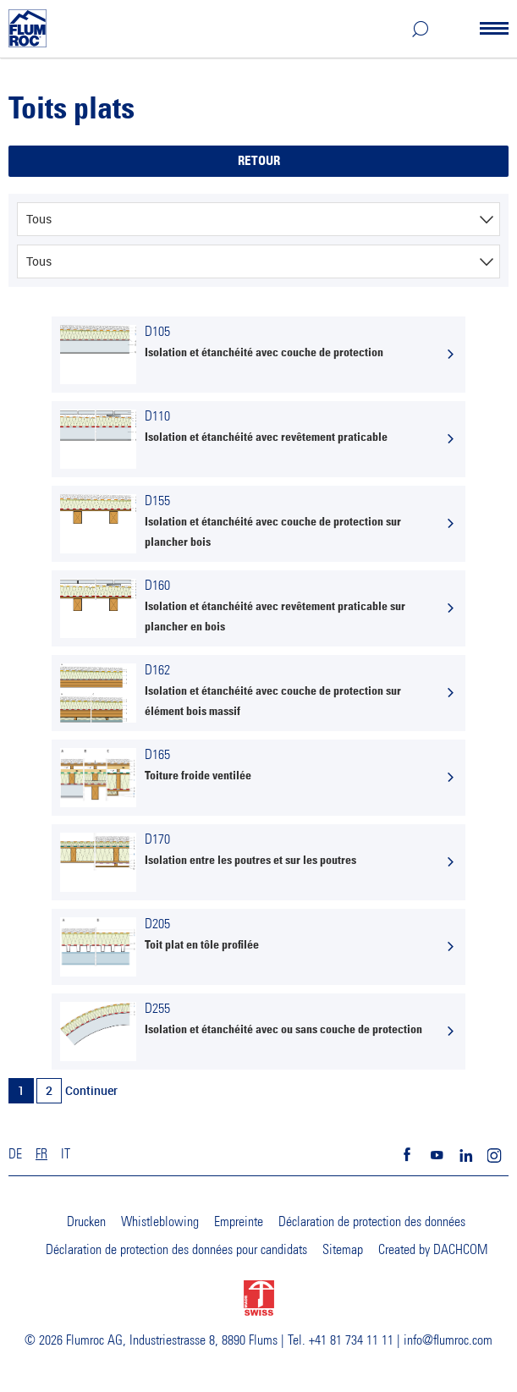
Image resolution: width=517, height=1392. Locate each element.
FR (41, 1154)
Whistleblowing (160, 1222)
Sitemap (342, 1250)
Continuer (91, 1090)
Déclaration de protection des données (371, 1222)
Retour (259, 161)
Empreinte (238, 1222)
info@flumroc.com (448, 1340)
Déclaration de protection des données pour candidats (176, 1250)
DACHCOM (460, 1250)
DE (15, 1154)
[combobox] (258, 219)
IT (65, 1154)
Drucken (86, 1222)
